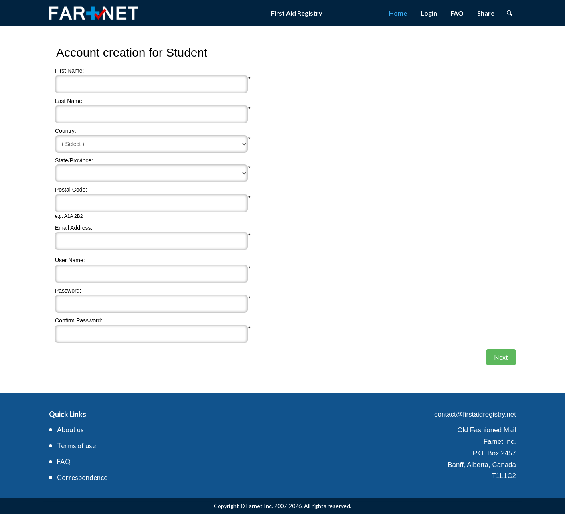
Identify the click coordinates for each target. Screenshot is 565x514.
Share (485, 13)
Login (429, 13)
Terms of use (76, 445)
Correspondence (82, 477)
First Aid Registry (296, 13)
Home (398, 13)
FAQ (457, 13)
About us (70, 429)
